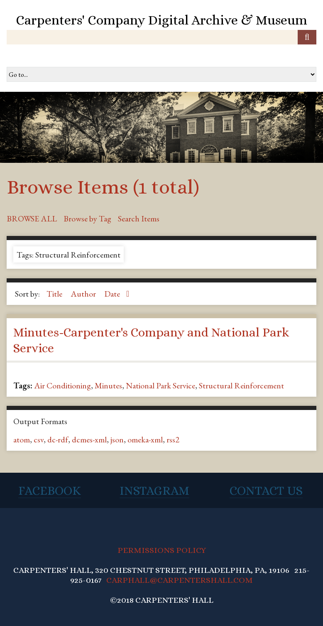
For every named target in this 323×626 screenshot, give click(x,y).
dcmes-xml (89, 439)
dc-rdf (57, 439)
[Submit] (307, 37)
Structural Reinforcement (241, 385)
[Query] (161, 37)
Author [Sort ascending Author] (84, 293)
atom (21, 439)
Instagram (154, 491)
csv (39, 439)
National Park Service (160, 385)
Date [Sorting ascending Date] (113, 293)
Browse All (32, 218)
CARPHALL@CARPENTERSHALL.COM (179, 580)
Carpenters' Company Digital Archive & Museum (161, 19)
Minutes (108, 385)
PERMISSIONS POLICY (161, 550)
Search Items (138, 218)
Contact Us (266, 491)
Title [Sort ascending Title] (55, 293)
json (117, 439)
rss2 (172, 439)
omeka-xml (145, 439)
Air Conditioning (62, 385)
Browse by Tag (87, 218)
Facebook (49, 491)
